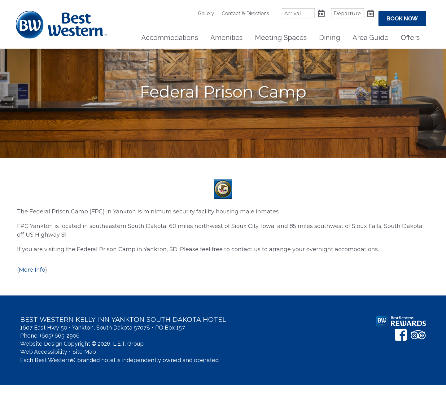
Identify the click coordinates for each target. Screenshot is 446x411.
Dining (329, 33)
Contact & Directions (229, 13)
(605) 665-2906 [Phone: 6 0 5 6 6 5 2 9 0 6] (60, 361)
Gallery (190, 13)
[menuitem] (193, 13)
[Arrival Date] (282, 13)
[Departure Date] (331, 13)
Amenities (226, 33)
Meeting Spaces (281, 33)
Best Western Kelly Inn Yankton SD (61, 22)
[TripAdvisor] (418, 360)
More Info (32, 295)
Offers (410, 33)
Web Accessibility (43, 377)
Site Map (84, 377)
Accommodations (169, 33)
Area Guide (370, 33)
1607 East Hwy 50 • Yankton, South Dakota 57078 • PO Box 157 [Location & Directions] (102, 353)
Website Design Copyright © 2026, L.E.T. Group (82, 369)
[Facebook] (401, 360)
